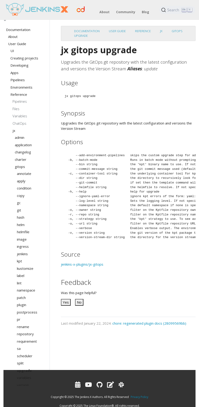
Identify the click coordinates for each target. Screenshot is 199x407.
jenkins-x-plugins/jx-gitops (82, 264)
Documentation (87, 31)
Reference (143, 31)
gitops (177, 31)
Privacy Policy (139, 397)
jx (161, 31)
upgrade (81, 36)
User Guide (117, 31)
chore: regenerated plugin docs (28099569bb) (149, 323)
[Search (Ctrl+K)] (177, 10)
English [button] (6, 18)
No (79, 302)
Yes (66, 302)
